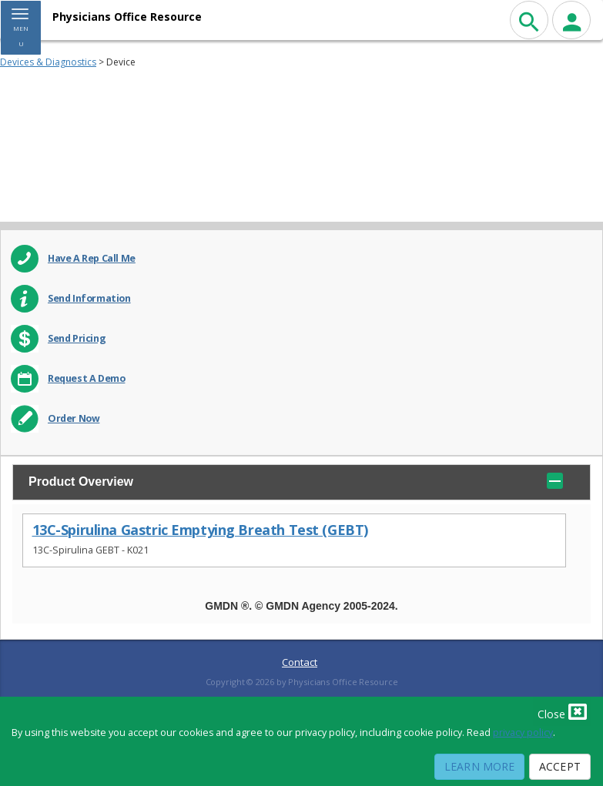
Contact (299, 662)
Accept (560, 766)
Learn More (479, 766)
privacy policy (523, 732)
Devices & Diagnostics (48, 62)
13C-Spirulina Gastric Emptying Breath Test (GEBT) (200, 530)
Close (562, 711)
